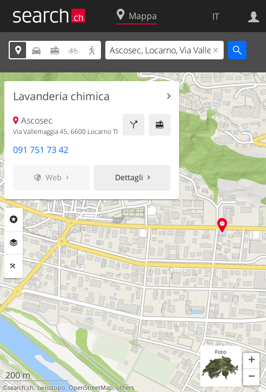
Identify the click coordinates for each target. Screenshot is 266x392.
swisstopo (51, 387)
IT (215, 16)
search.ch (21, 387)
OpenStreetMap (90, 387)
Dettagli (129, 177)
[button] (251, 361)
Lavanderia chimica (61, 96)
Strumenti (13, 266)
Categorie (13, 219)
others (125, 387)
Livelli (13, 242)
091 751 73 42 (40, 150)
